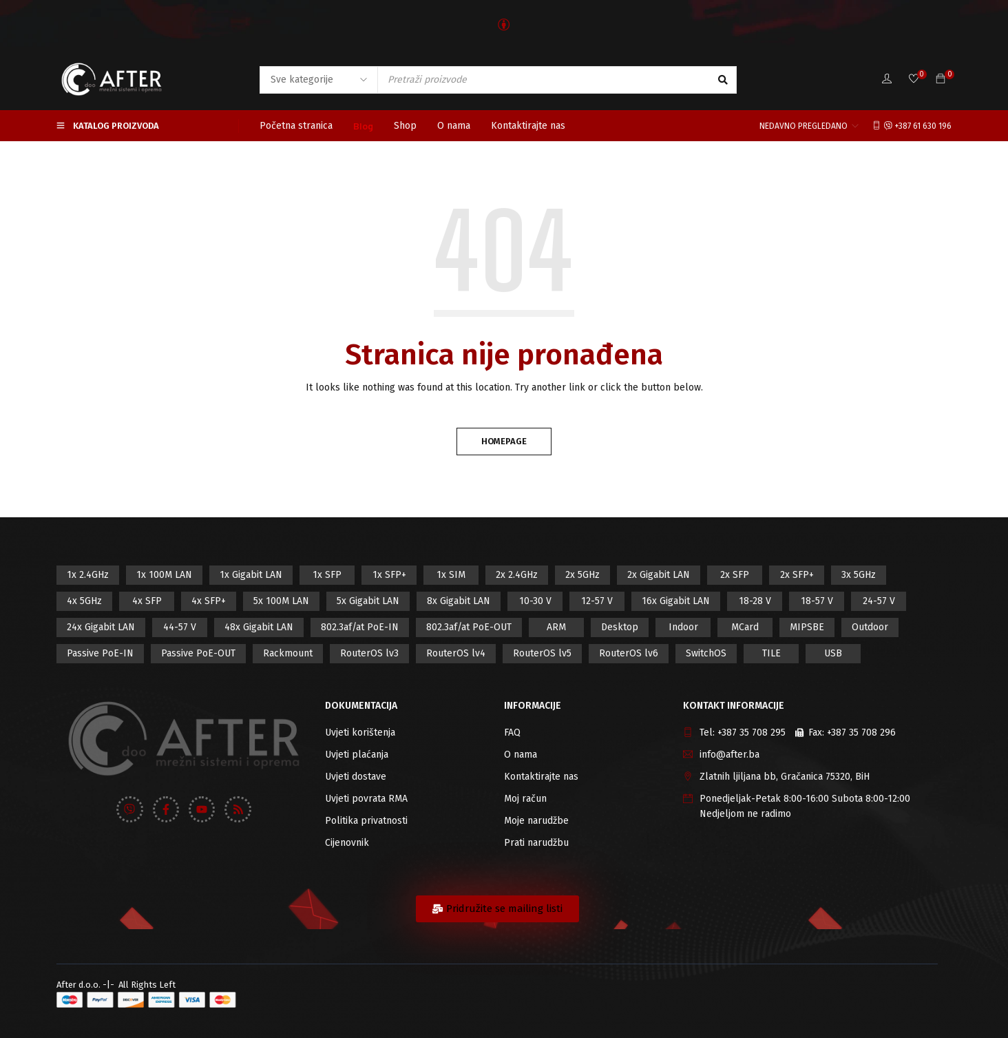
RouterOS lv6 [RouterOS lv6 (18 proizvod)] (628, 653)
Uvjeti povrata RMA (366, 799)
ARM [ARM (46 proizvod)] (556, 627)
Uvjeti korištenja (360, 732)
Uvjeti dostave (355, 776)
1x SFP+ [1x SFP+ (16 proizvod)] (389, 575)
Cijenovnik (347, 843)
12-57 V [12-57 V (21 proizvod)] (597, 601)
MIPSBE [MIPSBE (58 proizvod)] (807, 627)
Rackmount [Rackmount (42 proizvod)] (288, 653)
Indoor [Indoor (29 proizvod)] (683, 627)
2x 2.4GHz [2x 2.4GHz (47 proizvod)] (517, 575)
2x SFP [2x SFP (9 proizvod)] (734, 575)
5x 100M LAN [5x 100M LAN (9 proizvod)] (281, 601)
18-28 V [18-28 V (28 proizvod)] (755, 601)
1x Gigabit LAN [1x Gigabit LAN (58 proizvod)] (251, 575)
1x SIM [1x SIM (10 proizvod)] (451, 575)
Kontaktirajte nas (541, 776)
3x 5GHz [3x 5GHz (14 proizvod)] (858, 575)
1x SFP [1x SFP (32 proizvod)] (327, 575)
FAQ (512, 732)
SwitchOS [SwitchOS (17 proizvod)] (706, 653)
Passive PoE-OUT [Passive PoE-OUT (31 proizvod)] (198, 653)
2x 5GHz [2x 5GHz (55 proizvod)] (582, 575)
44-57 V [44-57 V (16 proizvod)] (179, 627)
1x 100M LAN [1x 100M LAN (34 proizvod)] (164, 575)
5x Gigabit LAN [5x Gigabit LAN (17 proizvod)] (368, 601)
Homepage (504, 441)
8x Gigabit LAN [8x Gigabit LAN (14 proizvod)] (458, 601)
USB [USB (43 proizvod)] (833, 653)
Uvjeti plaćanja (356, 754)
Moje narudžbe (536, 821)
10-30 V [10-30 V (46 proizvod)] (535, 601)
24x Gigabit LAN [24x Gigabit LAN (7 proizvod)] (101, 627)
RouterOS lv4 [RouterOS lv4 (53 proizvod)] (455, 653)
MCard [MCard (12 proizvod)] (745, 627)
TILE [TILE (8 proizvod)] (771, 653)
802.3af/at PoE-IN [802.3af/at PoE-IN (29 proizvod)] (360, 627)
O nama (520, 754)
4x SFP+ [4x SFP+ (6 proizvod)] (208, 601)
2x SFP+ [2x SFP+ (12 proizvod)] (797, 575)
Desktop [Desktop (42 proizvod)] (619, 627)
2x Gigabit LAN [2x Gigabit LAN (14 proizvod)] (658, 575)
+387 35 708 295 (751, 732)
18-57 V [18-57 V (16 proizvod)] (817, 601)
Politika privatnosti (366, 821)
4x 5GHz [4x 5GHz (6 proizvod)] (84, 601)
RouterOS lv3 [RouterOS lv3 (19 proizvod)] (369, 653)
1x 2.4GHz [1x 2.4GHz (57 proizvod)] (88, 575)
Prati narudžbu (536, 843)
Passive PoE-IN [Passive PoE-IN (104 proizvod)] (100, 653)
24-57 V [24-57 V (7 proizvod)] (879, 601)
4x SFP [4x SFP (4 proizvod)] (147, 601)
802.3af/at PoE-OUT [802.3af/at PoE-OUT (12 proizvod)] (469, 627)
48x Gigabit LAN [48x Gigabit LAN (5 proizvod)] (258, 627)
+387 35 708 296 (861, 732)
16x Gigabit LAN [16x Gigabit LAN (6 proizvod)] (676, 601)
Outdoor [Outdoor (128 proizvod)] (870, 627)
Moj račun (525, 799)
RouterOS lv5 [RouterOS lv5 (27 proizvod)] (542, 653)
